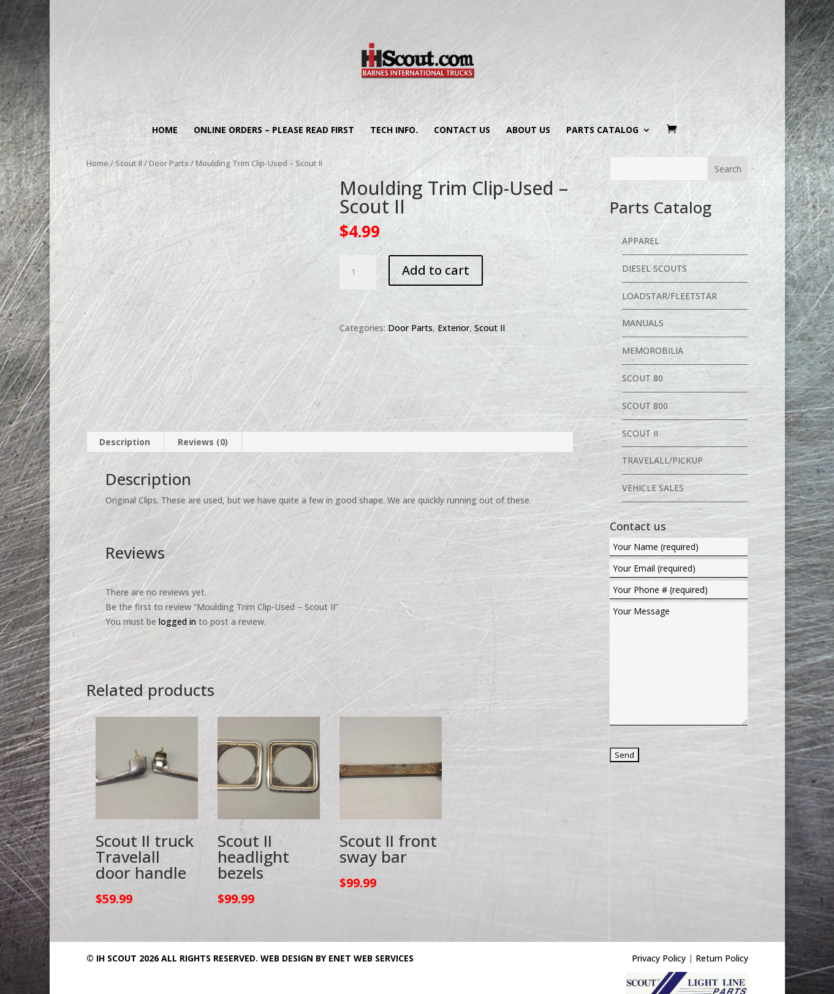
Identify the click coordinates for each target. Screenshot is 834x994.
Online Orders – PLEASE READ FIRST (274, 131)
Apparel (640, 241)
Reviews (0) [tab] (203, 442)
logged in (177, 621)
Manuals (643, 323)
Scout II (128, 163)
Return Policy (722, 958)
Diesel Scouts (654, 268)
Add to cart (435, 270)
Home (165, 131)
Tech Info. (394, 131)
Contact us (462, 131)
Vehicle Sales (653, 488)
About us (528, 131)
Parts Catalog (602, 131)
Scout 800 (645, 405)
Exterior (453, 328)
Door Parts (169, 163)
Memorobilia (652, 350)
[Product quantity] (357, 272)
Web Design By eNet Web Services (337, 958)
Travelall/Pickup (662, 460)
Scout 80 (642, 378)
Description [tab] (124, 442)
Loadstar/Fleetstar (669, 296)
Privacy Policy (659, 958)
